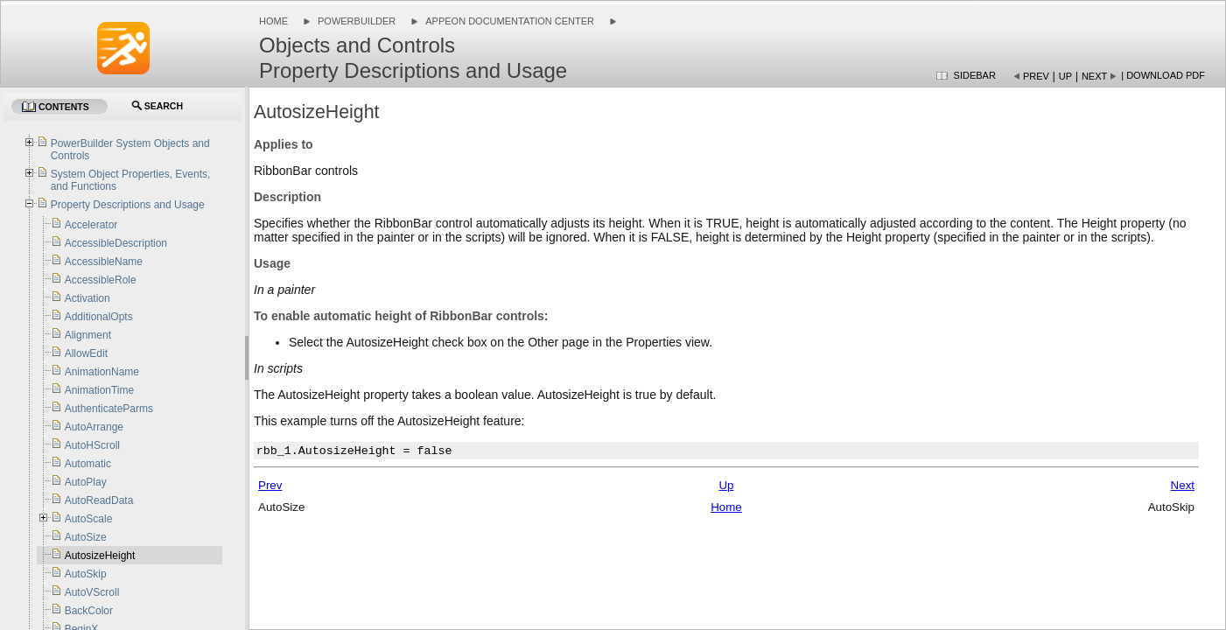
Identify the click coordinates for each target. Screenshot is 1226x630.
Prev (1036, 76)
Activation (87, 298)
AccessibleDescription (116, 243)
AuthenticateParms (109, 408)
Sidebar (975, 75)
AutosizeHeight (100, 556)
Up (1065, 76)
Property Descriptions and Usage (128, 205)
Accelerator (91, 225)
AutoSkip (86, 574)
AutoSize (86, 537)
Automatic (88, 464)
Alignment (88, 335)
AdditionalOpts (99, 317)
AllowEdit (86, 353)
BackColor (89, 611)
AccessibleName (104, 262)
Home (273, 21)
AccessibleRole (101, 280)
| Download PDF (1163, 75)
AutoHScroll (92, 445)
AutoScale (89, 519)
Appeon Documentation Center (509, 21)
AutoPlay (86, 482)
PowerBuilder (357, 21)
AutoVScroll (92, 592)
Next (1094, 76)
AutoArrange (94, 427)
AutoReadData (99, 500)
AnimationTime (100, 390)
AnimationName (102, 372)
